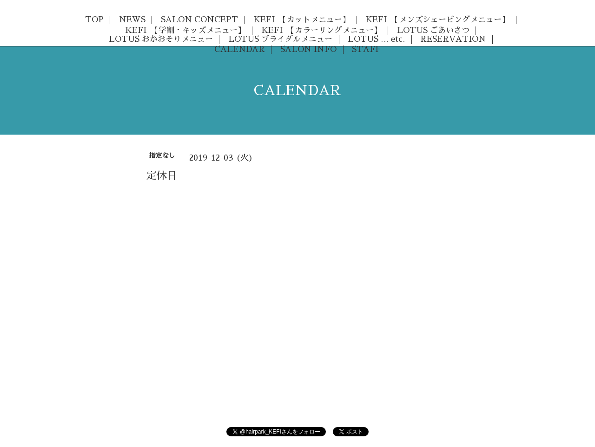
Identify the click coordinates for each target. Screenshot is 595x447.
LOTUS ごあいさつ (433, 30)
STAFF (366, 49)
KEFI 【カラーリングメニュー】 (321, 30)
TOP (94, 20)
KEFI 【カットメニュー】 (301, 20)
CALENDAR (239, 49)
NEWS (132, 20)
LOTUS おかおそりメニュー (161, 39)
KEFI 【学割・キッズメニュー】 (185, 30)
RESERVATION (453, 39)
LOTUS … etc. (376, 39)
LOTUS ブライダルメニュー (280, 39)
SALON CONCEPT (199, 20)
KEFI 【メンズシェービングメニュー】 (437, 20)
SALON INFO (308, 49)
